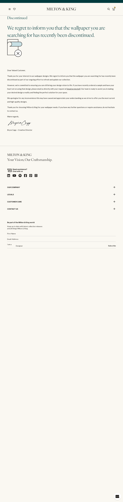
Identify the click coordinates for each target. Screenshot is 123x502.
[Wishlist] (14, 9)
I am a (9, 244)
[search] (108, 9)
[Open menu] (9, 9)
